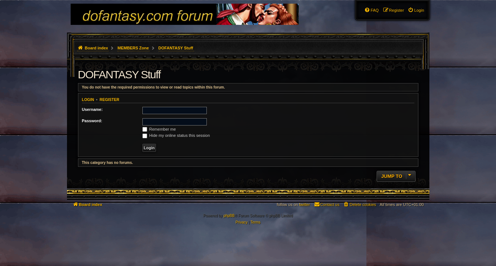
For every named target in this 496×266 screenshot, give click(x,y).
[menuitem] (416, 10)
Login (88, 99)
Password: (92, 121)
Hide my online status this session (176, 135)
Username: (92, 109)
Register (109, 99)
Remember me (159, 129)
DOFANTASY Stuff (119, 74)
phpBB (229, 216)
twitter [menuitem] (304, 204)
